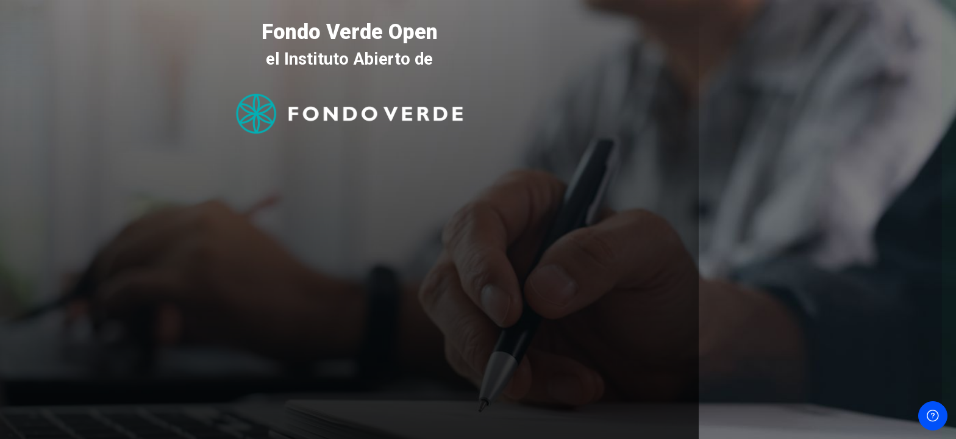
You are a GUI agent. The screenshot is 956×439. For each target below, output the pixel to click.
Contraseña (741, 236)
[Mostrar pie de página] (932, 415)
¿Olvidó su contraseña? (900, 294)
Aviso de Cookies (828, 404)
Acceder (827, 327)
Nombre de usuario (757, 177)
